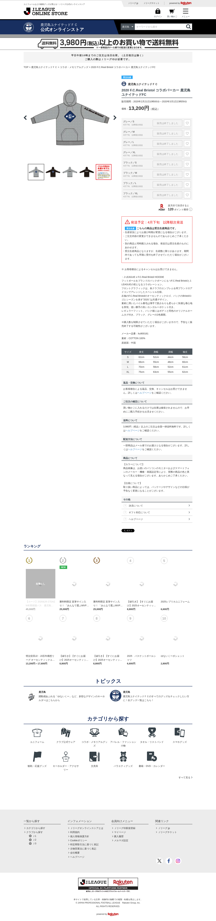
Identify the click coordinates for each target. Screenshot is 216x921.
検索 (189, 27)
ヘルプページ (144, 392)
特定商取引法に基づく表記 (84, 844)
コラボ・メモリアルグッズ (74, 67)
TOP (26, 67)
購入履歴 (119, 836)
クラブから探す (34, 832)
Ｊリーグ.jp (133, 3)
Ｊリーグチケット (151, 3)
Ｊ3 (34, 843)
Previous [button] (25, 117)
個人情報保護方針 (79, 836)
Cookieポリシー (78, 840)
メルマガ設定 (121, 840)
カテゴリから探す (35, 828)
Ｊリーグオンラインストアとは (86, 828)
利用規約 (75, 832)
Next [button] (114, 117)
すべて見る (184, 777)
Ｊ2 (34, 839)
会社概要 (75, 852)
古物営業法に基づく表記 (83, 848)
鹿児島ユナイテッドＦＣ (44, 67)
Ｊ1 (34, 836)
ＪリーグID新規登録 (124, 828)
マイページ (120, 832)
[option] (70, 118)
